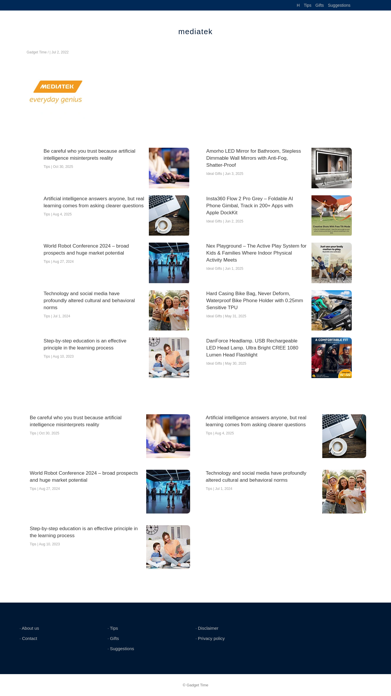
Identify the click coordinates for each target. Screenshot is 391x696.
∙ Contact (28, 638)
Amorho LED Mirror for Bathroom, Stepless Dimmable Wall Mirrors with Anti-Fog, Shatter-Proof (253, 158)
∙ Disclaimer (206, 628)
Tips (307, 5)
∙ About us (29, 628)
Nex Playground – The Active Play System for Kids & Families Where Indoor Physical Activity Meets (256, 253)
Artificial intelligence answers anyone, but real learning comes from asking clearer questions (94, 202)
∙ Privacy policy (210, 638)
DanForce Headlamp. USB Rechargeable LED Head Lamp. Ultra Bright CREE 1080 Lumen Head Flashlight (252, 348)
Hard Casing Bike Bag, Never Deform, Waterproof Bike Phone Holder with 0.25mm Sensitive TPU (254, 300)
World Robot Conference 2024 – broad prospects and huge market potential (86, 249)
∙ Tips (113, 628)
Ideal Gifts (214, 174)
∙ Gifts (113, 638)
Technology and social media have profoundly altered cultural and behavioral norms (89, 300)
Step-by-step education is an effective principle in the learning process (85, 344)
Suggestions (339, 5)
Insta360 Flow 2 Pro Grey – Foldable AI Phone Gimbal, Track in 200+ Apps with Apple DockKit (249, 205)
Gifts (320, 5)
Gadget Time (37, 52)
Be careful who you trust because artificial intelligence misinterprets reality (89, 154)
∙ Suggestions (121, 648)
